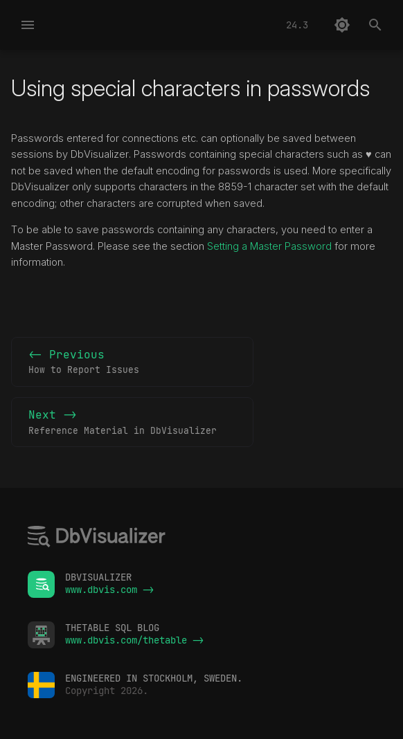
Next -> (132, 423)
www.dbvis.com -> (109, 589)
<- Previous (132, 362)
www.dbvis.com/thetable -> (134, 640)
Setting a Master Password (269, 246)
